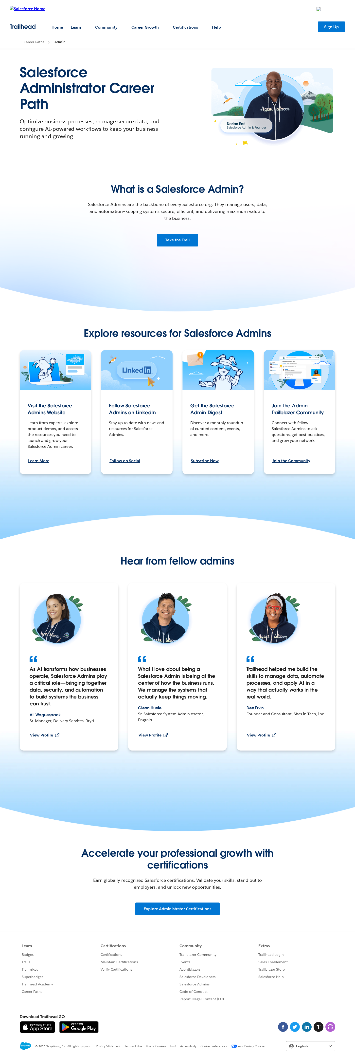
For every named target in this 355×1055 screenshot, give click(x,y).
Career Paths (34, 42)
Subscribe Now (205, 460)
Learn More (38, 460)
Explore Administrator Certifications (177, 908)
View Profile (44, 735)
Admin (60, 42)
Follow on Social (124, 460)
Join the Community (291, 460)
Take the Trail (177, 240)
